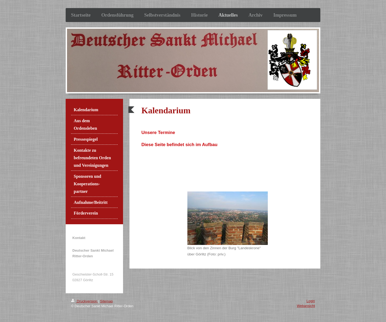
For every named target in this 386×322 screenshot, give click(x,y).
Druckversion (84, 301)
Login (310, 301)
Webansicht (306, 306)
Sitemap (106, 301)
